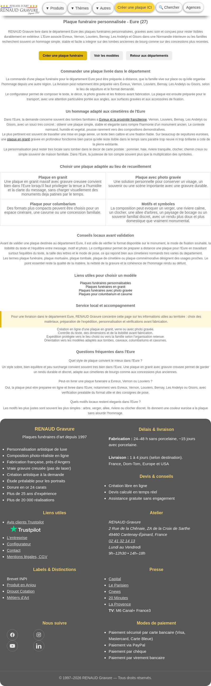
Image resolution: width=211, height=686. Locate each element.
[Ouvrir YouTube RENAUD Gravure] (12, 645)
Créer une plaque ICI (135, 7)
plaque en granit (18, 139)
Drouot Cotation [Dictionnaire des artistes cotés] (21, 591)
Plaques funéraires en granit (105, 287)
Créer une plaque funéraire (63, 56)
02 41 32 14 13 (122, 541)
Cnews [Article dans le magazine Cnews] (115, 591)
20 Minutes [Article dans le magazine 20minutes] (118, 598)
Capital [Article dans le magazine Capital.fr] (115, 579)
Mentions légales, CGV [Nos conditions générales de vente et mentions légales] (27, 556)
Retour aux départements (149, 56)
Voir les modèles (106, 56)
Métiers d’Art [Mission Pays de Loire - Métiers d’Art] (18, 597)
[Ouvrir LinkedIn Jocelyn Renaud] (38, 645)
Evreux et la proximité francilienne (123, 119)
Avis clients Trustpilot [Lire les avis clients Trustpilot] (25, 522)
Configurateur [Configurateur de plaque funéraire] (19, 544)
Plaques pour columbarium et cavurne (105, 294)
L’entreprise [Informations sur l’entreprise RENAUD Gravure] (17, 537)
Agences (193, 7)
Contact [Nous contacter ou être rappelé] (14, 550)
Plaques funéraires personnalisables (105, 283)
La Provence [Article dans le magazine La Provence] (120, 604)
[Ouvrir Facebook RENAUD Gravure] (12, 634)
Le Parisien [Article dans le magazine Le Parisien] (118, 585)
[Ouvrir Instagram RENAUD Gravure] (38, 634)
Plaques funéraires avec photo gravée (105, 290)
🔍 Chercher (169, 7)
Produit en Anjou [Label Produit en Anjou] (21, 585)
